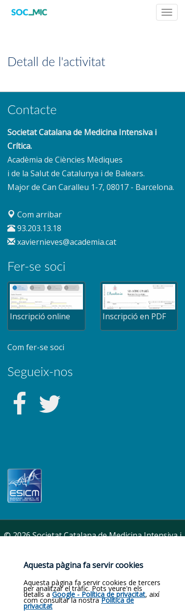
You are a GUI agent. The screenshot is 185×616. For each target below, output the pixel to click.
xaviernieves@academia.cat (61, 242)
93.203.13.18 (34, 228)
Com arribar (34, 214)
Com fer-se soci (35, 347)
